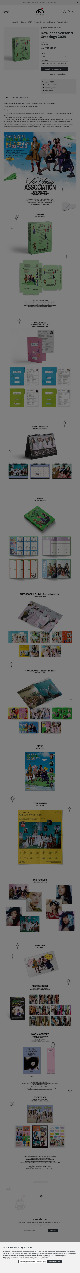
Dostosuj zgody (41, 1261)
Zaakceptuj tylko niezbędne (27, 1261)
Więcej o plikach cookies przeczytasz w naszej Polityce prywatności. (25, 1258)
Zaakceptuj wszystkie (54, 1261)
